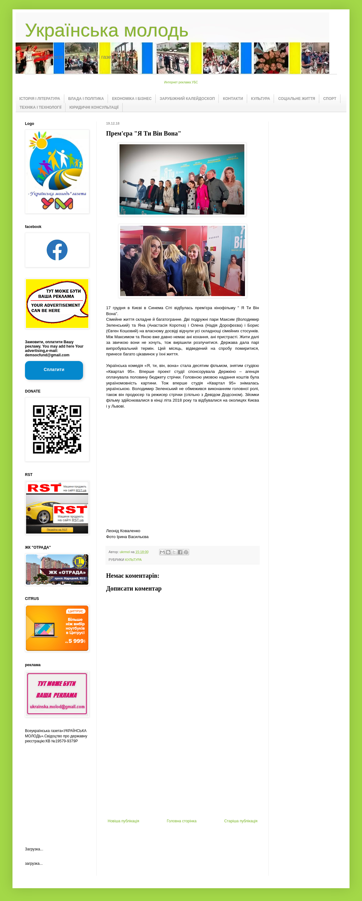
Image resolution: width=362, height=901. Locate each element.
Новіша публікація (123, 821)
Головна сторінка (182, 821)
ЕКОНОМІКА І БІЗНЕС (132, 99)
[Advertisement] (56, 790)
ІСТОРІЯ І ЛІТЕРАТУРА (39, 99)
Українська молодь (106, 30)
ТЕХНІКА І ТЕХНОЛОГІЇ (40, 107)
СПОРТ (329, 99)
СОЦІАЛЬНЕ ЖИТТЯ (296, 99)
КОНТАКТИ (233, 99)
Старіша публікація (240, 821)
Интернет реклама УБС (181, 82)
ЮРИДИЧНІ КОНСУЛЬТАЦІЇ (94, 107)
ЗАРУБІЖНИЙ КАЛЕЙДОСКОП (187, 99)
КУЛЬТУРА (260, 99)
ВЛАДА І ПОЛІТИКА (86, 99)
